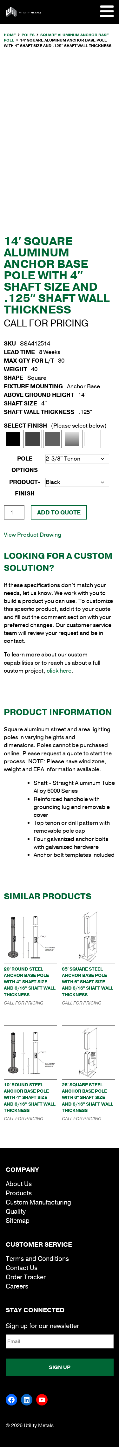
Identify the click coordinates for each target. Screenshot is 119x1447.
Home (10, 34)
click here (59, 671)
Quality (16, 1211)
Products (19, 1193)
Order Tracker (26, 1277)
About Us (19, 1184)
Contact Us (21, 1268)
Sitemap (18, 1221)
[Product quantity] (14, 512)
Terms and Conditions (37, 1259)
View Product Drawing (32, 535)
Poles (28, 34)
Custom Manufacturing (38, 1202)
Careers (17, 1286)
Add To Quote (59, 512)
